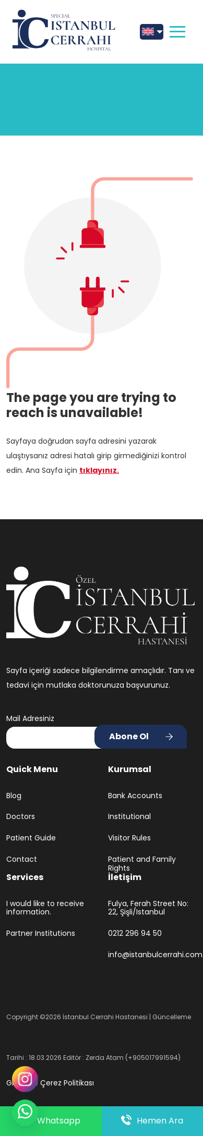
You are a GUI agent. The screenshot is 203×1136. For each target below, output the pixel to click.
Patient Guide (31, 838)
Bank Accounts (135, 795)
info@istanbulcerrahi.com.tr (152, 954)
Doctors (20, 816)
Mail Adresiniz (30, 718)
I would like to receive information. (45, 908)
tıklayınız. (99, 470)
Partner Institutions (40, 933)
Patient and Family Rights (142, 864)
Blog (13, 795)
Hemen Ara (152, 1121)
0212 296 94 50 (135, 933)
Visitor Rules (129, 838)
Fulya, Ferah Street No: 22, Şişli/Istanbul (148, 908)
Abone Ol (129, 736)
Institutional (129, 816)
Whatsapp (50, 1121)
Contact (21, 859)
